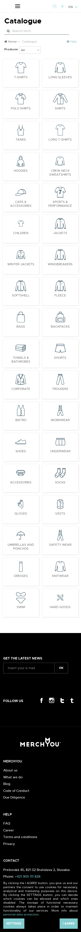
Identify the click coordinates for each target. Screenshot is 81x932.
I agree (69, 923)
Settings (13, 923)
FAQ (6, 823)
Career (8, 830)
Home (10, 41)
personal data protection (21, 914)
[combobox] (30, 50)
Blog (6, 784)
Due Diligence (14, 797)
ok (61, 668)
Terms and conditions (20, 837)
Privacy (9, 844)
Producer (11, 49)
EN (73, 7)
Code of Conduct (16, 791)
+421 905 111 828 (27, 876)
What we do (12, 777)
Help (72, 41)
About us (10, 770)
